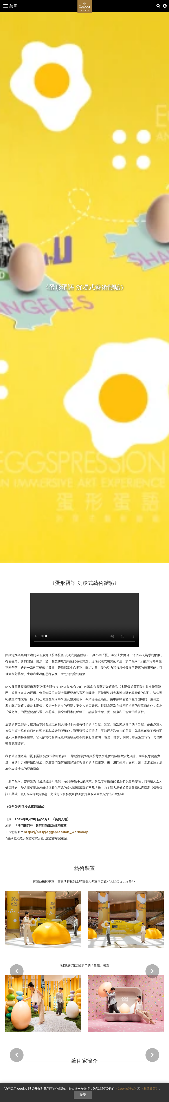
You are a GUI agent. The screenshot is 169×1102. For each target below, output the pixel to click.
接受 (83, 1095)
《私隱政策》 (149, 1088)
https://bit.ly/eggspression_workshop (56, 832)
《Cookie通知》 (125, 1088)
